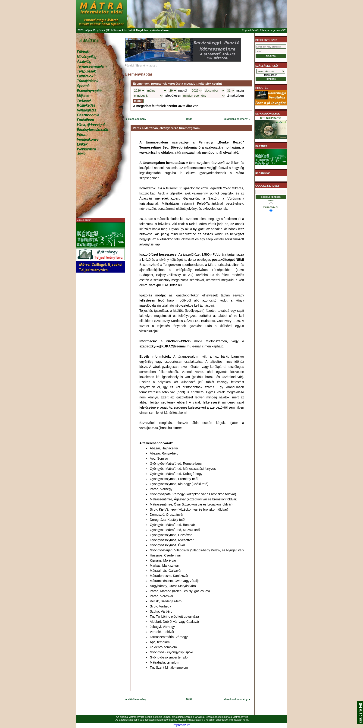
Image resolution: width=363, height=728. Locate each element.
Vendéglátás (86, 110)
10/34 (189, 119)
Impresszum (181, 725)
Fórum (82, 135)
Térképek (84, 100)
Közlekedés (86, 105)
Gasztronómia (88, 115)
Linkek (82, 144)
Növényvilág (86, 57)
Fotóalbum (85, 120)
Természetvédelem (91, 66)
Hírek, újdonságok (91, 125)
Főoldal (129, 65)
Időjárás (83, 96)
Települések (86, 71)
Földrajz (83, 52)
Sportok (83, 86)
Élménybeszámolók (92, 130)
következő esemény (235, 119)
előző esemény (136, 119)
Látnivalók (85, 76)
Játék (81, 154)
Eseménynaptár (89, 91)
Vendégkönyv (88, 139)
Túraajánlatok (87, 81)
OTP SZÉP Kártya (271, 129)
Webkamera (86, 149)
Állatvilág (84, 62)
